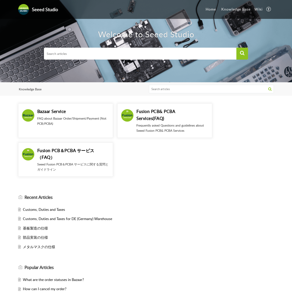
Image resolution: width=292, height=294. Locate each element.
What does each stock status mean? (51, 278)
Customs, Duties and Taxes (44, 170)
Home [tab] (211, 9)
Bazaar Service (51, 111)
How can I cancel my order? (44, 249)
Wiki (258, 9)
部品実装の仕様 (35, 198)
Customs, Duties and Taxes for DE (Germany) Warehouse (67, 179)
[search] (140, 54)
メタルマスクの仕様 (39, 207)
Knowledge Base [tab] (236, 9)
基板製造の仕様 (35, 189)
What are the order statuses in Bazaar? (53, 240)
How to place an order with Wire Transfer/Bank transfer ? (68, 259)
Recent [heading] (38, 158)
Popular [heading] (39, 229)
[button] (269, 9)
